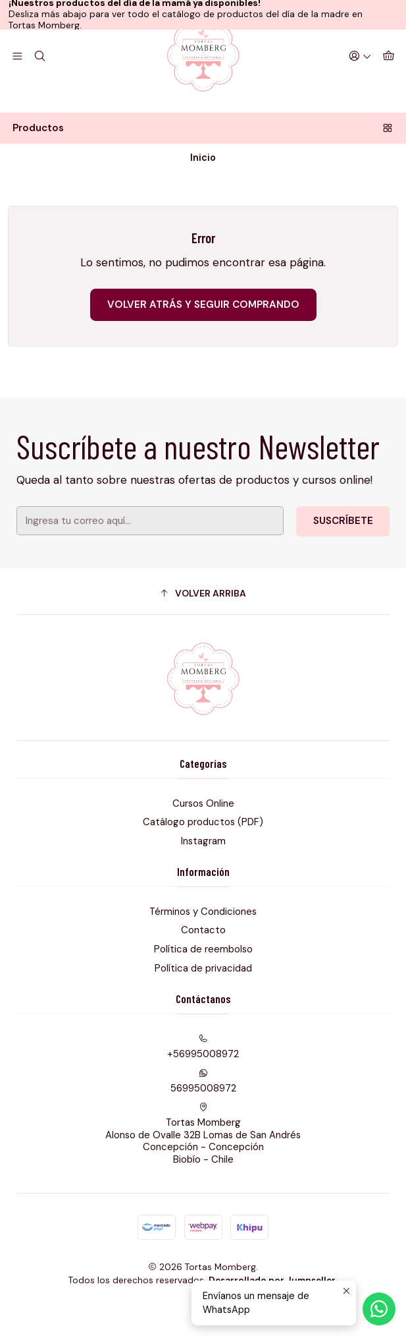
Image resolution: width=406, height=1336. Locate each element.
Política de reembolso (203, 980)
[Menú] (17, 86)
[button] (203, 625)
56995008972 (203, 1113)
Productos (203, 158)
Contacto (203, 962)
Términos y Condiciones (203, 943)
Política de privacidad (203, 999)
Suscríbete (326, 548)
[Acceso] (362, 86)
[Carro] (388, 86)
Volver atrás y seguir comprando (203, 336)
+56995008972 (203, 1079)
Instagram (203, 872)
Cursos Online (203, 835)
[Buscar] (38, 86)
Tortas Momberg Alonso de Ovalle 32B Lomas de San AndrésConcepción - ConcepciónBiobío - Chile (203, 1166)
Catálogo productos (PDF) (203, 854)
